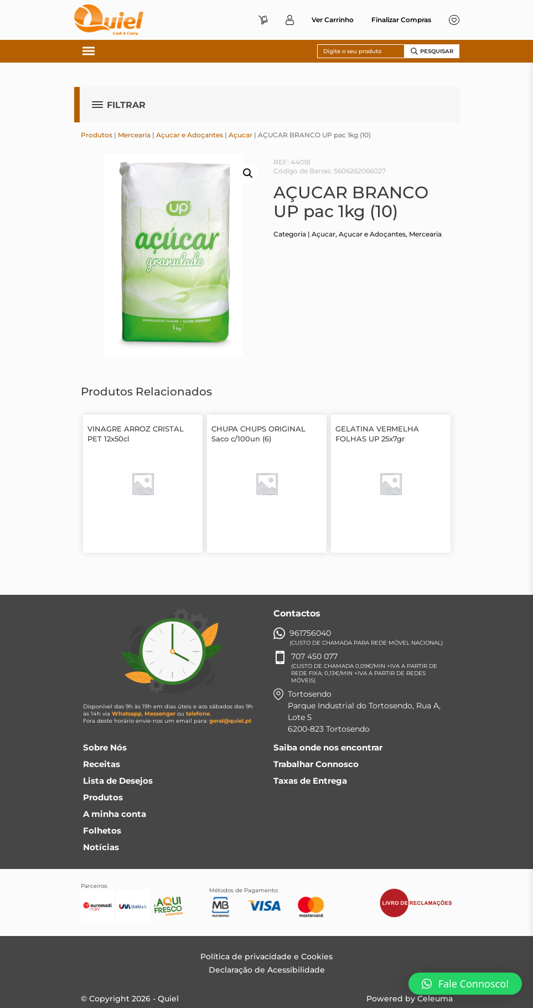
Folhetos (102, 830)
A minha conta (114, 814)
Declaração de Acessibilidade (267, 970)
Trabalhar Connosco (316, 764)
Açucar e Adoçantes (189, 135)
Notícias (101, 847)
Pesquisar (432, 51)
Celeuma (435, 999)
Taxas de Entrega (310, 780)
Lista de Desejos (118, 780)
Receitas (101, 764)
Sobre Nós (105, 747)
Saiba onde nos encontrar (327, 747)
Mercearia (134, 135)
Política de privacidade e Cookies (266, 956)
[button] (465, 984)
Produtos (96, 135)
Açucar (240, 135)
